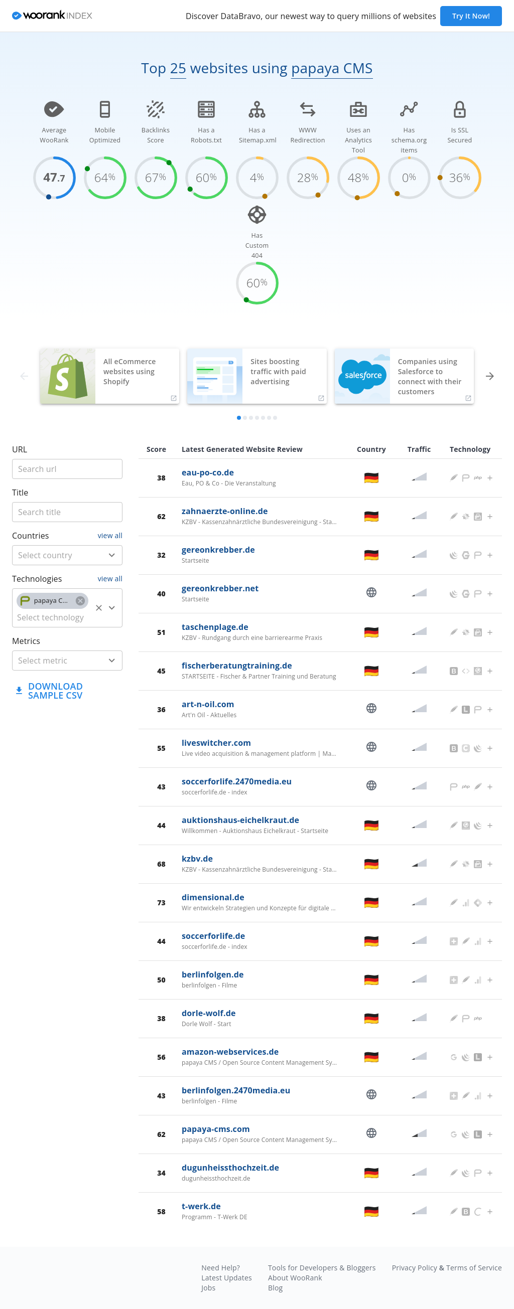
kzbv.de (197, 858)
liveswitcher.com (216, 742)
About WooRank (295, 1277)
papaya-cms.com (216, 1128)
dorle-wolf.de (209, 1013)
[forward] (490, 376)
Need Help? (220, 1267)
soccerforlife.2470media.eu (237, 781)
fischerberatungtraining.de (237, 665)
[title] (67, 469)
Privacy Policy (414, 1267)
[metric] (52, 660)
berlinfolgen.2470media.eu (236, 1090)
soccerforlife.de (213, 935)
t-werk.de (201, 1206)
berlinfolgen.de (213, 974)
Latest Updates (226, 1277)
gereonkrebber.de (218, 549)
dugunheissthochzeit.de (230, 1167)
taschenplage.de (215, 626)
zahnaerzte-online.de (225, 511)
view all (110, 535)
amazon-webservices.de (230, 1051)
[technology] (52, 617)
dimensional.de (213, 897)
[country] (52, 555)
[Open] (112, 555)
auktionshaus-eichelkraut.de (240, 820)
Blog (275, 1287)
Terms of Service (474, 1267)
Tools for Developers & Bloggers (322, 1267)
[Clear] (99, 608)
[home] (52, 16)
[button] (52, 601)
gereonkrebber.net (220, 588)
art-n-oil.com (208, 704)
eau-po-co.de (208, 472)
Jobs (208, 1287)
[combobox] (67, 555)
